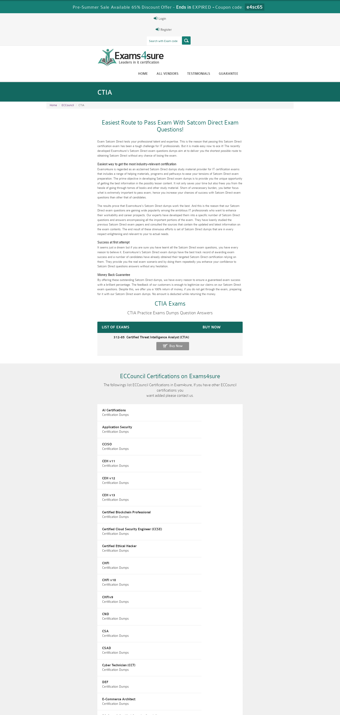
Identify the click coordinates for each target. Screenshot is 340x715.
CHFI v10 (141, 424)
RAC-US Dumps (232, 685)
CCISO (224, 366)
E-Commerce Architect (235, 463)
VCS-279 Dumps (108, 693)
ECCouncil (68, 74)
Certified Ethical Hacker (236, 405)
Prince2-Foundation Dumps (273, 687)
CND (53, 444)
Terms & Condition (116, 708)
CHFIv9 (224, 424)
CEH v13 (225, 385)
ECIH (53, 502)
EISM (138, 522)
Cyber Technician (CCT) (66, 463)
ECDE (138, 483)
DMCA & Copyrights (172, 708)
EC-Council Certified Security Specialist (78, 483)
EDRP (54, 522)
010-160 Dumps (67, 693)
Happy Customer (168, 660)
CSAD (223, 444)
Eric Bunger (166, 652)
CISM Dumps (67, 685)
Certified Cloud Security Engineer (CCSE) (164, 405)
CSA (137, 444)
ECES (223, 483)
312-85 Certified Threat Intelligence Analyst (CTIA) (85, 287)
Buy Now (276, 290)
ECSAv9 (225, 502)
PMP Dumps (108, 685)
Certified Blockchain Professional (74, 405)
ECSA (138, 502)
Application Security (149, 366)
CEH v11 (56, 385)
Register (243, 18)
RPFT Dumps (191, 685)
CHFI (53, 424)
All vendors (222, 35)
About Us (68, 708)
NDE (222, 522)
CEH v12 (140, 385)
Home (197, 35)
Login (266, 18)
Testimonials (252, 35)
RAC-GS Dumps (149, 685)
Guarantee (283, 35)
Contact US (144, 708)
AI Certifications (61, 366)
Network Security (63, 541)
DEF (137, 463)
